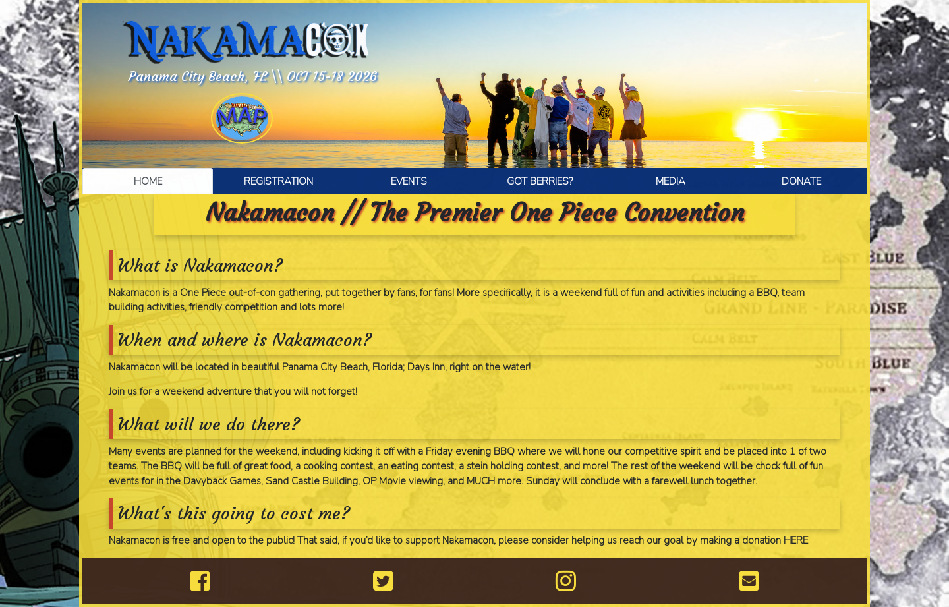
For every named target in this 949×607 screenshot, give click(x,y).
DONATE (801, 181)
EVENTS (409, 181)
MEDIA (670, 181)
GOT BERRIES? (540, 181)
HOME (148, 181)
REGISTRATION (278, 181)
